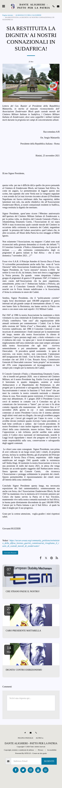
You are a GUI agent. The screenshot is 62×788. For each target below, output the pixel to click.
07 (9, 571)
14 (9, 649)
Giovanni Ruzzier (10, 553)
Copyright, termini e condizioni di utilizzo (19, 750)
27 (9, 610)
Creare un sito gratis (39, 753)
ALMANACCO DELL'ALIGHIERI (28, 15)
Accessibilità (51, 750)
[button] (3, 6)
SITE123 (27, 753)
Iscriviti (49, 761)
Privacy (40, 750)
